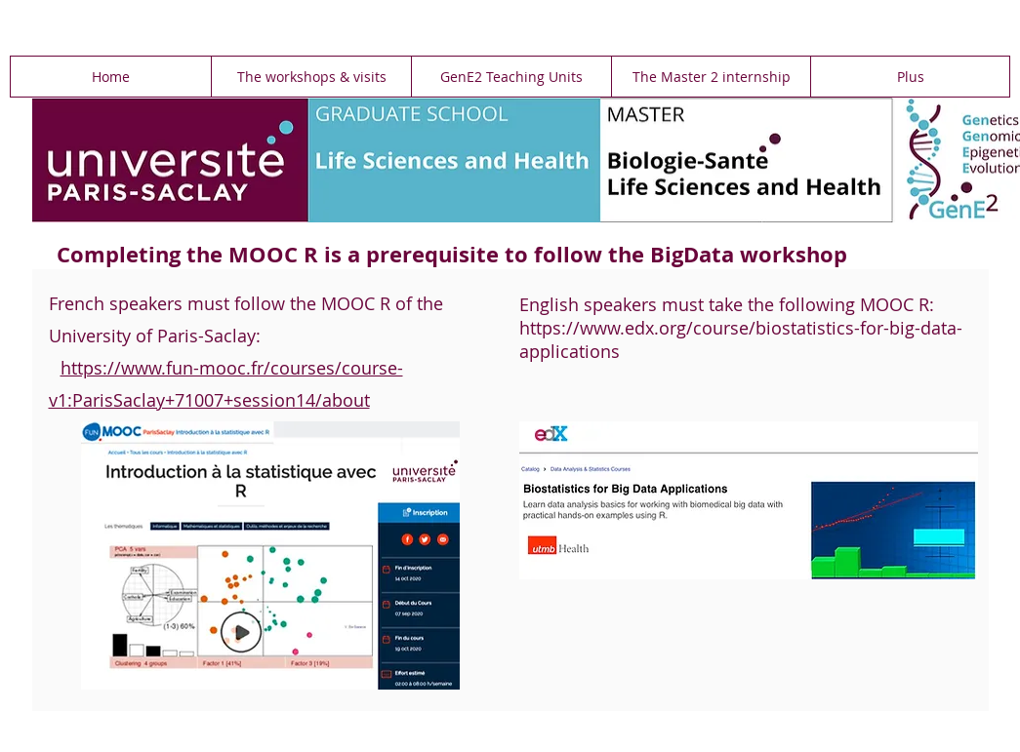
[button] (311, 77)
